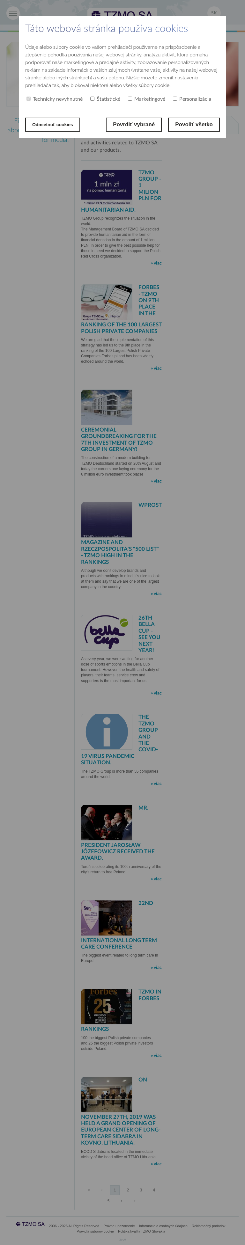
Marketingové (146, 99)
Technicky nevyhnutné (54, 99)
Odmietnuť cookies (57, 124)
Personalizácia (192, 99)
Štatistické (105, 99)
